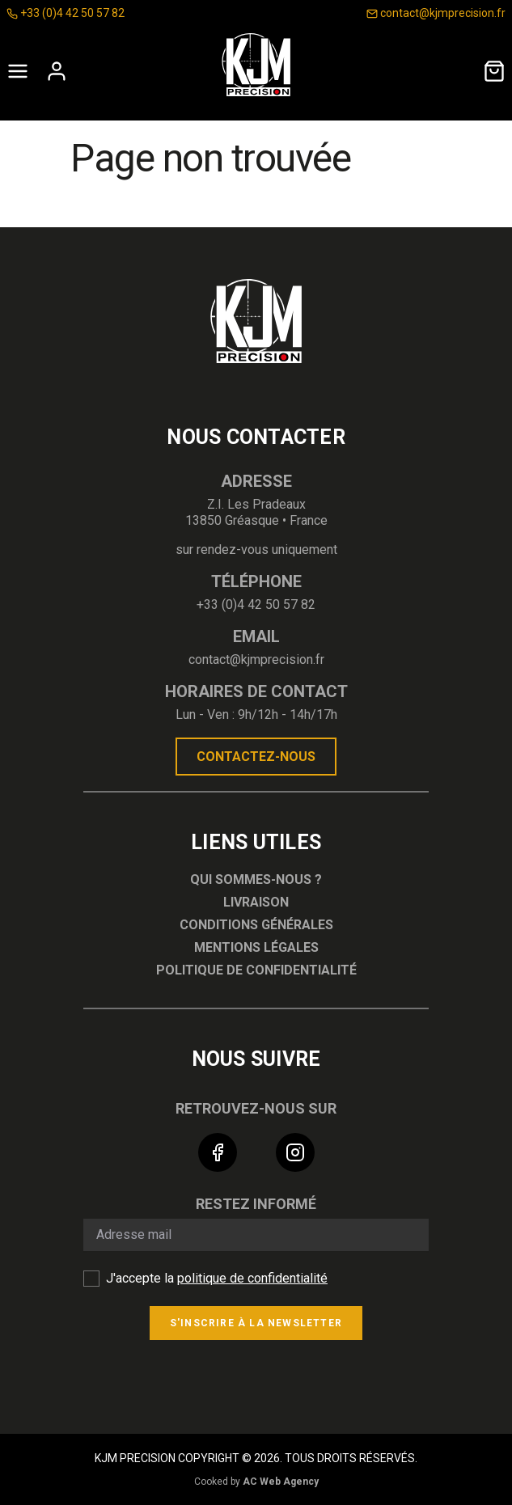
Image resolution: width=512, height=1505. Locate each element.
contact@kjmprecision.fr (436, 12)
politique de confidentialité (252, 1278)
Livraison (256, 902)
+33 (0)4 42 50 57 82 (65, 12)
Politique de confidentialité (256, 970)
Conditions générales (256, 924)
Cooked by (256, 1481)
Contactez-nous (256, 756)
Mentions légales (256, 947)
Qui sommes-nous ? (256, 879)
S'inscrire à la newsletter (256, 1323)
